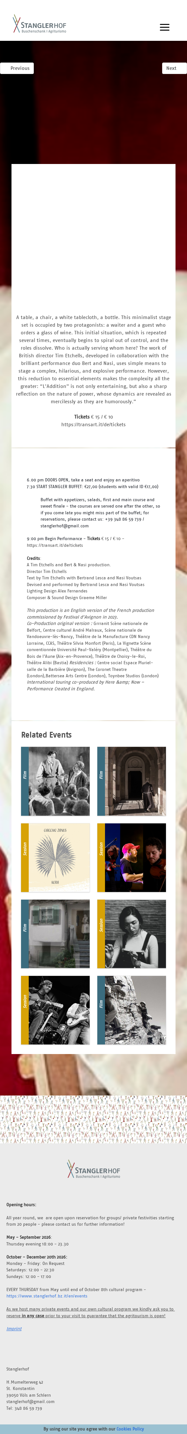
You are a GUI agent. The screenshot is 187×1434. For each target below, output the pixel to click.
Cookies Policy (130, 1428)
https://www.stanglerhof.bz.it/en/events (46, 1295)
